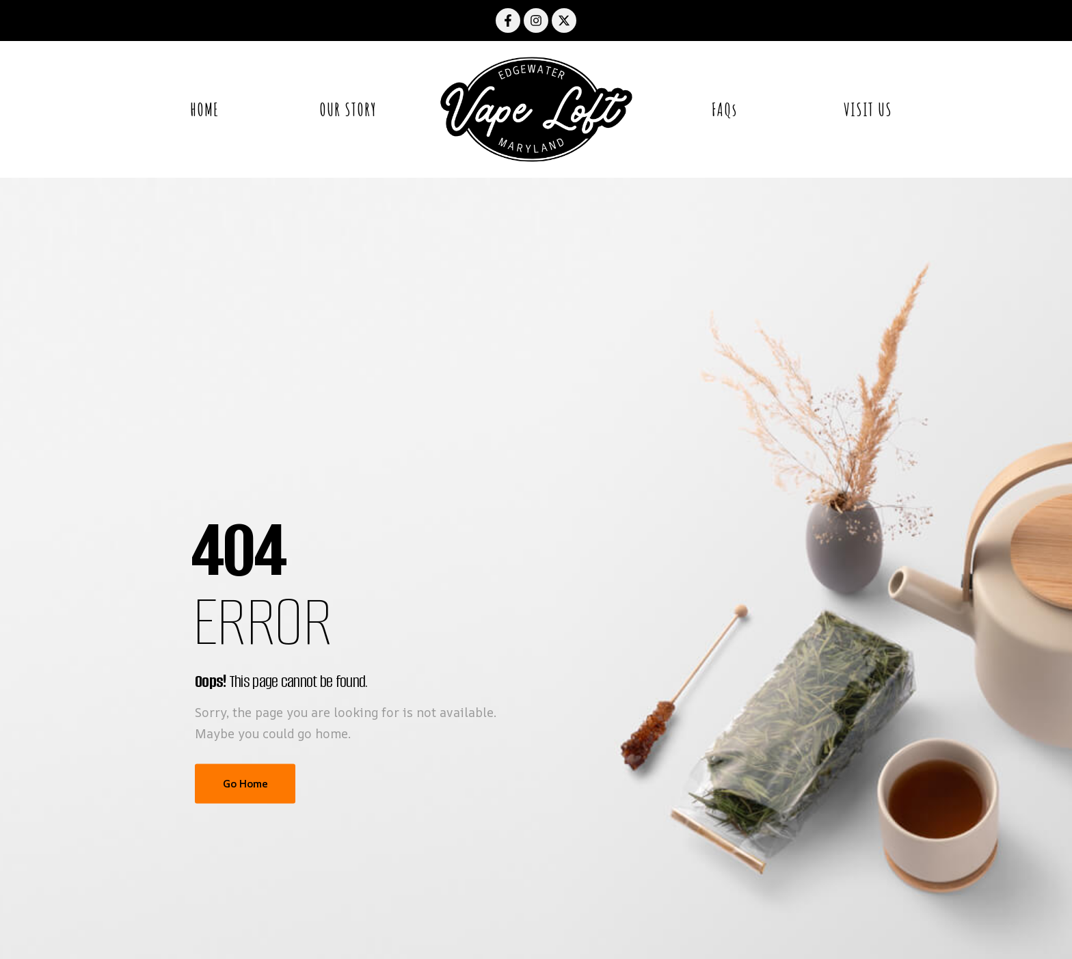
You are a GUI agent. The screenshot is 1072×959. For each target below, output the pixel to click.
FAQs (724, 109)
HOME (204, 109)
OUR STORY (348, 109)
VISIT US (868, 109)
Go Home (245, 783)
